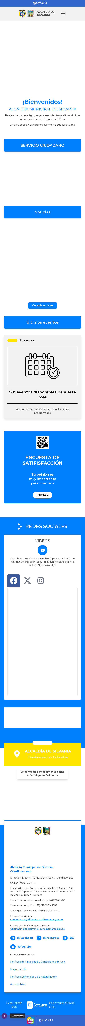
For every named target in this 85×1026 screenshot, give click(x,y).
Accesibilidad (18, 984)
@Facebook (25, 937)
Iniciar (42, 495)
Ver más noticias (42, 305)
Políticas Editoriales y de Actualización (33, 976)
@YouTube (24, 946)
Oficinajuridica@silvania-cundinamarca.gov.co (37, 929)
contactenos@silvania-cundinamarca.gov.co (36, 919)
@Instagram (51, 937)
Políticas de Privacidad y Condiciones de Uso (37, 961)
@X (71, 937)
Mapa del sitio (18, 969)
